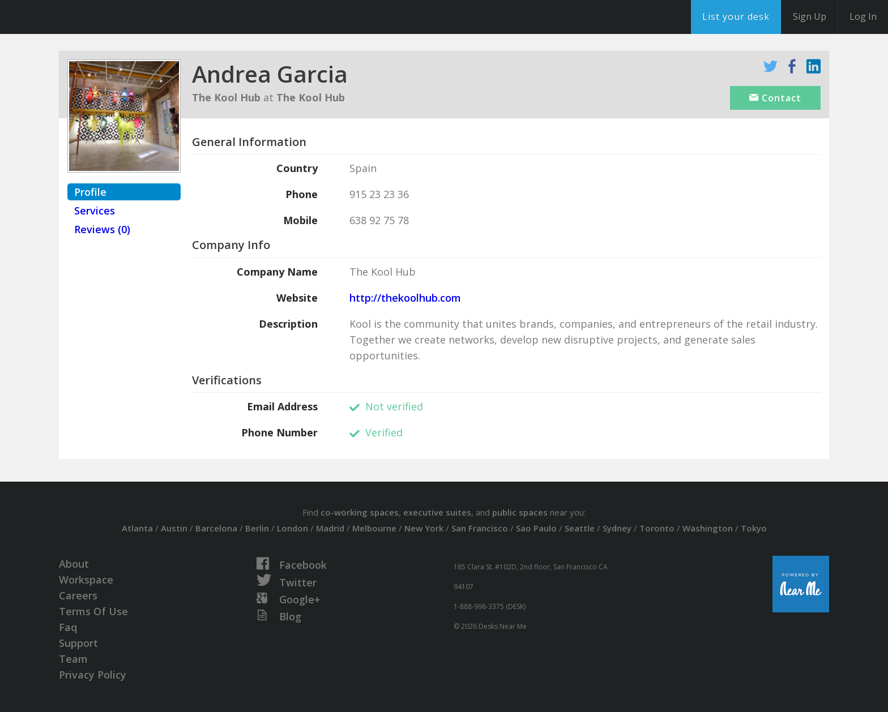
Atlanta (137, 528)
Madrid (330, 528)
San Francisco (479, 528)
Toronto (656, 528)
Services (94, 210)
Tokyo (754, 528)
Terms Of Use (93, 611)
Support (78, 643)
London (292, 528)
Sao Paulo (536, 528)
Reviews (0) (102, 229)
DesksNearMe (79, 16)
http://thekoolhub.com (405, 297)
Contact (775, 98)
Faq (68, 627)
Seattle (580, 528)
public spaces (520, 512)
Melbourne (374, 528)
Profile (90, 192)
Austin (174, 528)
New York (423, 528)
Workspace (86, 579)
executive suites (437, 512)
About (74, 564)
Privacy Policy (92, 674)
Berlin (257, 528)
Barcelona (216, 528)
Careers (78, 595)
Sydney (617, 528)
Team (73, 659)
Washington (707, 528)
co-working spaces (360, 512)
